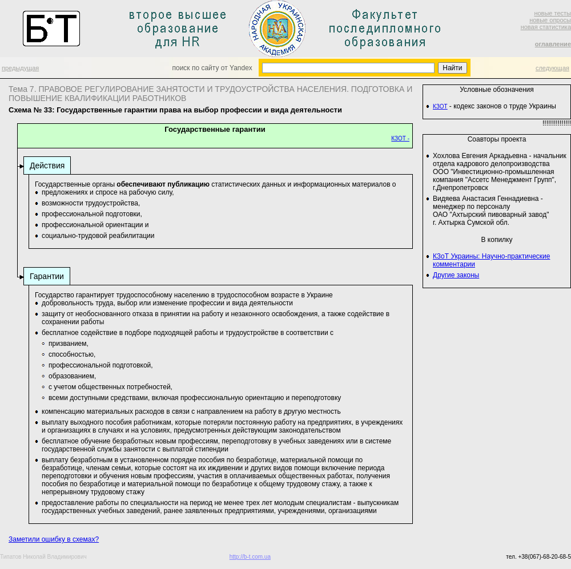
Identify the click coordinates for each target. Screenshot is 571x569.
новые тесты (552, 13)
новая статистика (546, 26)
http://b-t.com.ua (250, 557)
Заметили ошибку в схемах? (54, 539)
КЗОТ (440, 106)
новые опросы (550, 20)
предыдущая (20, 67)
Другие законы (456, 275)
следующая (552, 67)
